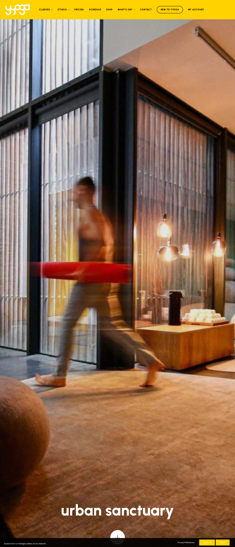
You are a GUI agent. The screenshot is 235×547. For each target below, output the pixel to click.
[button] (117, 101)
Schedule (95, 9)
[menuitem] (46, 9)
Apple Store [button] (104, 506)
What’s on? (126, 9)
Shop (109, 9)
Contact (146, 9)
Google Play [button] (130, 506)
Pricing (79, 9)
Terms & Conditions (211, 522)
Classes (46, 9)
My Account (196, 9)
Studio (63, 9)
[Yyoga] (17, 9)
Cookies (226, 522)
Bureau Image (223, 526)
